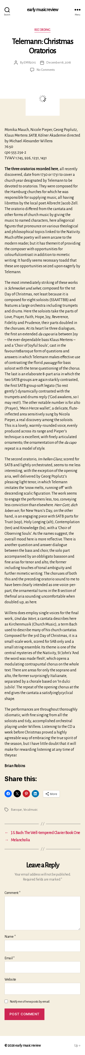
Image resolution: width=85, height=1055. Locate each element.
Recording (42, 30)
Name (10, 936)
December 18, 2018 (58, 62)
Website (10, 979)
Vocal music (30, 809)
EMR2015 (30, 62)
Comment (12, 893)
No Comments (45, 69)
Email (10, 958)
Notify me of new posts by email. (30, 1001)
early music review (42, 9)
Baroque (16, 809)
